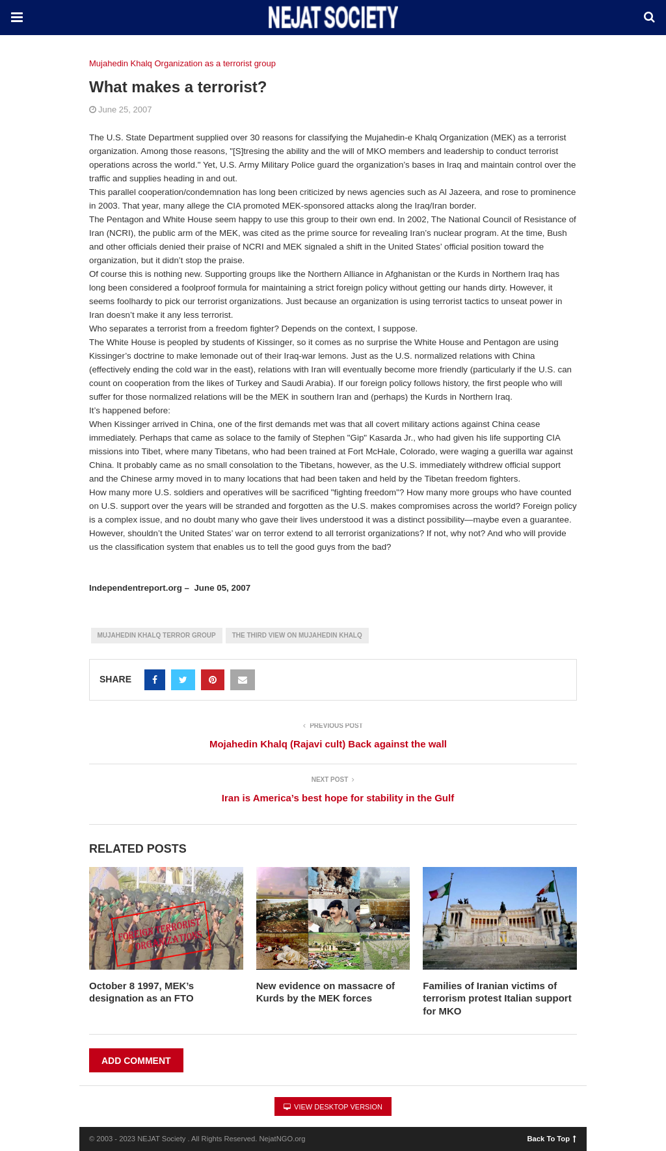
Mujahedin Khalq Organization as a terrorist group (182, 63)
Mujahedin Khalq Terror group (157, 635)
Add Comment (136, 1060)
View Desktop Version (333, 1107)
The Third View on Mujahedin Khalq (297, 635)
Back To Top (551, 1138)
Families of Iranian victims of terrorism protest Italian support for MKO (497, 998)
